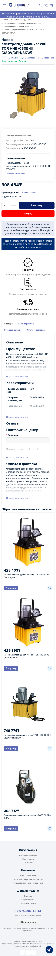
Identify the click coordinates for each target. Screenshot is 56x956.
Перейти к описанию (16, 173)
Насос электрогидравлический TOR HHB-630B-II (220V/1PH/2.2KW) (27, 736)
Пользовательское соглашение (28, 883)
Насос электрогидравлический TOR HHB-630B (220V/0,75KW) (26, 576)
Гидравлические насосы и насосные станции (22, 23)
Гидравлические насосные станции (18, 27)
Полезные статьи (28, 903)
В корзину (36, 205)
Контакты (28, 862)
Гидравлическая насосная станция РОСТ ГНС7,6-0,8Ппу (28, 816)
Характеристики (26, 324)
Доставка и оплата (28, 855)
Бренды (28, 896)
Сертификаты (28, 899)
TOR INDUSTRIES (27, 192)
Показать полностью (17, 376)
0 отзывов (14, 58)
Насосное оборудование (21, 20)
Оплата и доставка (35, 330)
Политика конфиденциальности (28, 879)
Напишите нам (28, 922)
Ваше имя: (13, 435)
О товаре (8, 324)
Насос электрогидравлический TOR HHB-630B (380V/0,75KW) (26, 656)
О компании (28, 859)
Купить (28, 213)
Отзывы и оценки (12, 330)
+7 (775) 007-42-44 (28, 911)
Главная (4, 20)
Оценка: (10, 449)
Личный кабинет (28, 875)
